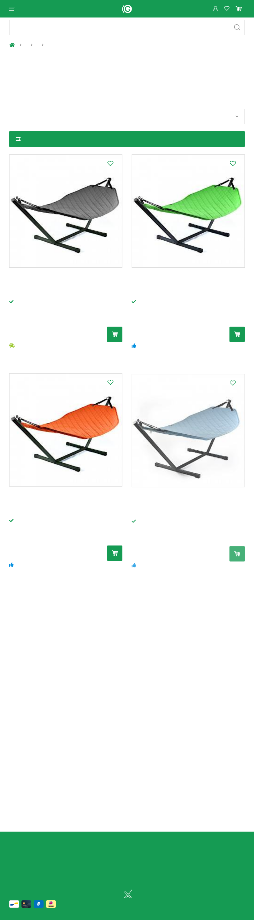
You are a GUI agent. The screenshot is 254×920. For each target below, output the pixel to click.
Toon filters (18, 144)
